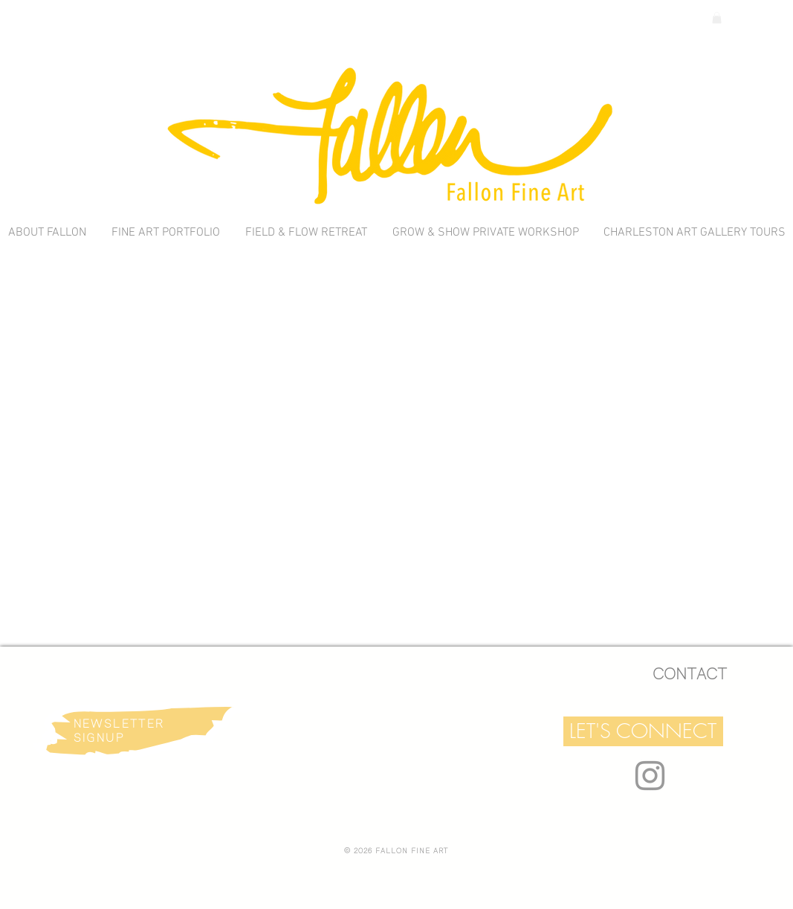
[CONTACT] (690, 675)
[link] (717, 18)
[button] (643, 731)
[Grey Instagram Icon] (650, 775)
